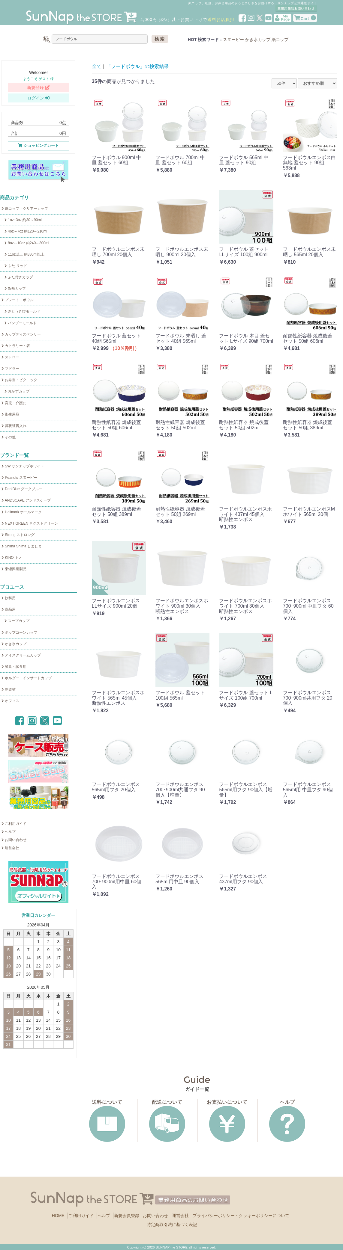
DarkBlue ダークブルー (22, 489)
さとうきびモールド (21, 311)
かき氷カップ (257, 39)
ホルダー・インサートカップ (27, 678)
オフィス (10, 701)
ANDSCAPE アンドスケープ (26, 500)
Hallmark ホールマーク (22, 512)
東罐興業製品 (14, 569)
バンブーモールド (19, 323)
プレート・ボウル (18, 300)
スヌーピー (233, 39)
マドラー (10, 368)
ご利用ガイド (14, 824)
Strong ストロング (18, 535)
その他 (9, 437)
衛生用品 (10, 414)
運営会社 (10, 848)
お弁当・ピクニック (19, 380)
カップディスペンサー (21, 334)
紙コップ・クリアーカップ (25, 208)
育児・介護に (14, 403)
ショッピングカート (38, 145)
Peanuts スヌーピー (19, 477)
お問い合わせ (14, 840)
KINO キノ (12, 557)
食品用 (9, 609)
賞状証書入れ (14, 426)
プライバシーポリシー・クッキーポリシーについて (241, 1215)
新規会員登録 (126, 1215)
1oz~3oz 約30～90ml (22, 220)
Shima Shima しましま (22, 546)
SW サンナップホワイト (23, 466)
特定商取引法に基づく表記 (172, 1224)
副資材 (9, 689)
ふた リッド (14, 266)
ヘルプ (9, 832)
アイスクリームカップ (21, 655)
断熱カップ (14, 288)
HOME (58, 1215)
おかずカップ (15, 391)
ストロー (10, 357)
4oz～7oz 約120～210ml (24, 231)
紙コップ (280, 39)
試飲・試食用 (14, 667)
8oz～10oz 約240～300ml (25, 243)
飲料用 (9, 598)
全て (96, 66)
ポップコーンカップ (19, 632)
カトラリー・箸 (16, 346)
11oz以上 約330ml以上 (23, 254)
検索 (160, 38)
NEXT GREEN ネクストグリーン (30, 523)
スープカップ (15, 621)
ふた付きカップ (17, 277)
